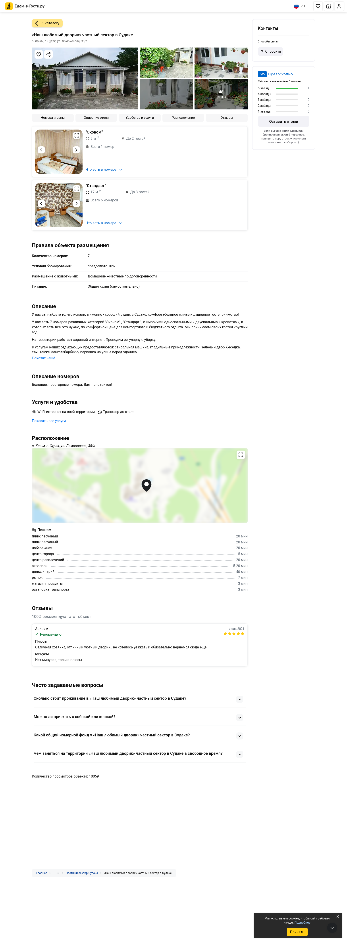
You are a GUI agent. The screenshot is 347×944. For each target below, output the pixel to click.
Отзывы (226, 118)
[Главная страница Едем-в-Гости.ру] (24, 6)
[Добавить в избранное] (39, 54)
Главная (41, 873)
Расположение (183, 118)
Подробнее (302, 922)
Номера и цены (53, 118)
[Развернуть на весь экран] (76, 135)
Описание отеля (96, 118)
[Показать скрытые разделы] (57, 873)
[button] (318, 6)
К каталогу (45, 23)
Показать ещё (43, 358)
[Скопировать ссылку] (48, 54)
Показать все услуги (49, 421)
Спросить (270, 51)
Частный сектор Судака (82, 873)
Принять (297, 932)
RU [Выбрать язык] (299, 6)
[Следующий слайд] (76, 149)
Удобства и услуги (139, 118)
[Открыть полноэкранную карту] (140, 485)
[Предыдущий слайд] (41, 149)
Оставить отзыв (283, 121)
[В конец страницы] (332, 928)
